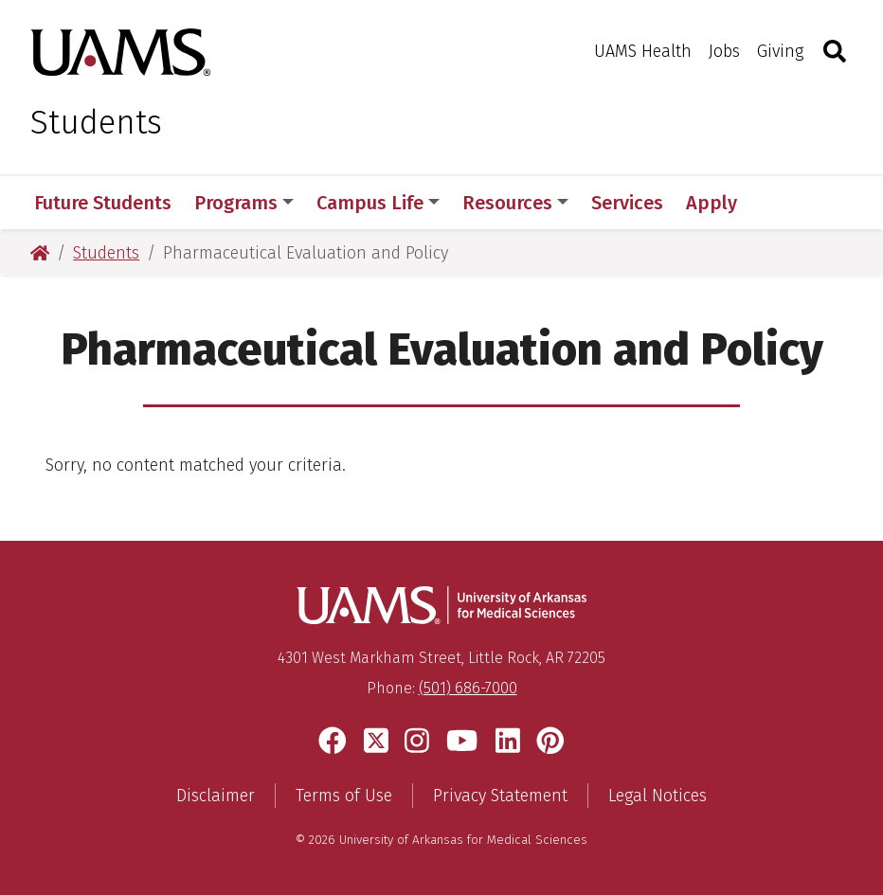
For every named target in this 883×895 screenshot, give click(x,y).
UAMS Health (643, 51)
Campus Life (378, 202)
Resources (515, 202)
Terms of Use (344, 795)
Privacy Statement (500, 795)
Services (627, 202)
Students (96, 122)
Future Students (102, 202)
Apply (711, 202)
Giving (780, 51)
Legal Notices (657, 795)
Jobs (724, 51)
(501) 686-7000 (468, 688)
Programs (244, 202)
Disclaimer (215, 795)
